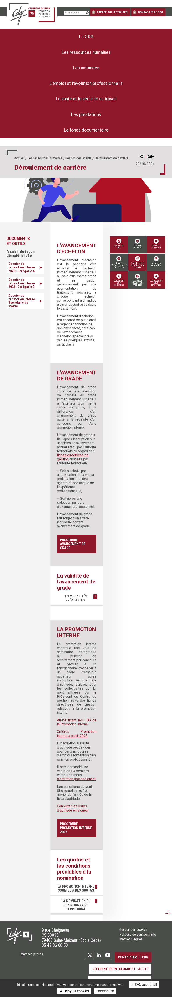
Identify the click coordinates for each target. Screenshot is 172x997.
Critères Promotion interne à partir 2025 (76, 733)
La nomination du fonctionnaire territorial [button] (74, 909)
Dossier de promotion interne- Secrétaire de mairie (22, 301)
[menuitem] (86, 37)
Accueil (19, 158)
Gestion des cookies (133, 934)
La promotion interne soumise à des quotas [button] (74, 891)
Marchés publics (32, 958)
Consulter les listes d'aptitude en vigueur (73, 808)
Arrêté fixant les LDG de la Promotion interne (76, 722)
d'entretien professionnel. (76, 779)
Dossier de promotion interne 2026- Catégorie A (21, 267)
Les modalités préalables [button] (74, 598)
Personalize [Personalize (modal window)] (105, 991)
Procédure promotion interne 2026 (76, 828)
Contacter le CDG (148, 12)
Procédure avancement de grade (72, 544)
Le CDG (86, 36)
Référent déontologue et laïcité (120, 973)
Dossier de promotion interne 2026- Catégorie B (21, 283)
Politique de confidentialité (137, 938)
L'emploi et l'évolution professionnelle (86, 83)
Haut (168, 916)
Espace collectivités (110, 12)
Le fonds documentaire (86, 130)
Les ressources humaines (86, 52)
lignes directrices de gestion (73, 457)
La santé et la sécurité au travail (86, 99)
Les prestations (86, 114)
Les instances (86, 67)
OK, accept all (144, 984)
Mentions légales (130, 943)
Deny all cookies (74, 991)
